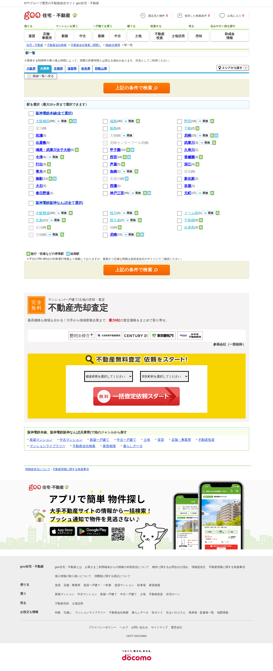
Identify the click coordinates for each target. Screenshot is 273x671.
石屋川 (115, 179)
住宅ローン (173, 594)
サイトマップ (159, 627)
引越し (68, 612)
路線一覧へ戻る (40, 76)
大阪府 (30, 68)
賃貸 (160, 440)
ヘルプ (124, 627)
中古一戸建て (126, 440)
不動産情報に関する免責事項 (71, 469)
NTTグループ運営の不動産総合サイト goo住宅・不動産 (61, 3)
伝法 (39, 227)
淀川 (39, 128)
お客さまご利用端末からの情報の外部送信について (117, 567)
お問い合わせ (139, 627)
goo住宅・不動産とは (68, 567)
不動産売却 (62, 603)
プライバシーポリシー (102, 627)
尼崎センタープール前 (127, 143)
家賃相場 (109, 446)
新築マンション (41, 440)
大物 (113, 135)
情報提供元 (199, 567)
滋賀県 (72, 68)
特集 (58, 612)
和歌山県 (101, 68)
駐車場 (141, 585)
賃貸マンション (124, 585)
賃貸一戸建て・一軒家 (97, 585)
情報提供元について (37, 469)
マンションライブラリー (47, 446)
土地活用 (77, 603)
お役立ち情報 (29, 612)
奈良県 (85, 68)
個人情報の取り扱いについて (73, 576)
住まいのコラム (176, 612)
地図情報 (222, 612)
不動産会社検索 (84, 446)
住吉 (187, 171)
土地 (147, 440)
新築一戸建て (99, 440)
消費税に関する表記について (112, 576)
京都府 (58, 68)
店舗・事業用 (181, 440)
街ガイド (157, 612)
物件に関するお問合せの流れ (170, 567)
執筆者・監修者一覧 (201, 612)
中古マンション (71, 440)
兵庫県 (44, 68)
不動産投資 (206, 440)
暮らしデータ (133, 446)
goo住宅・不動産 (32, 566)
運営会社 (176, 627)
